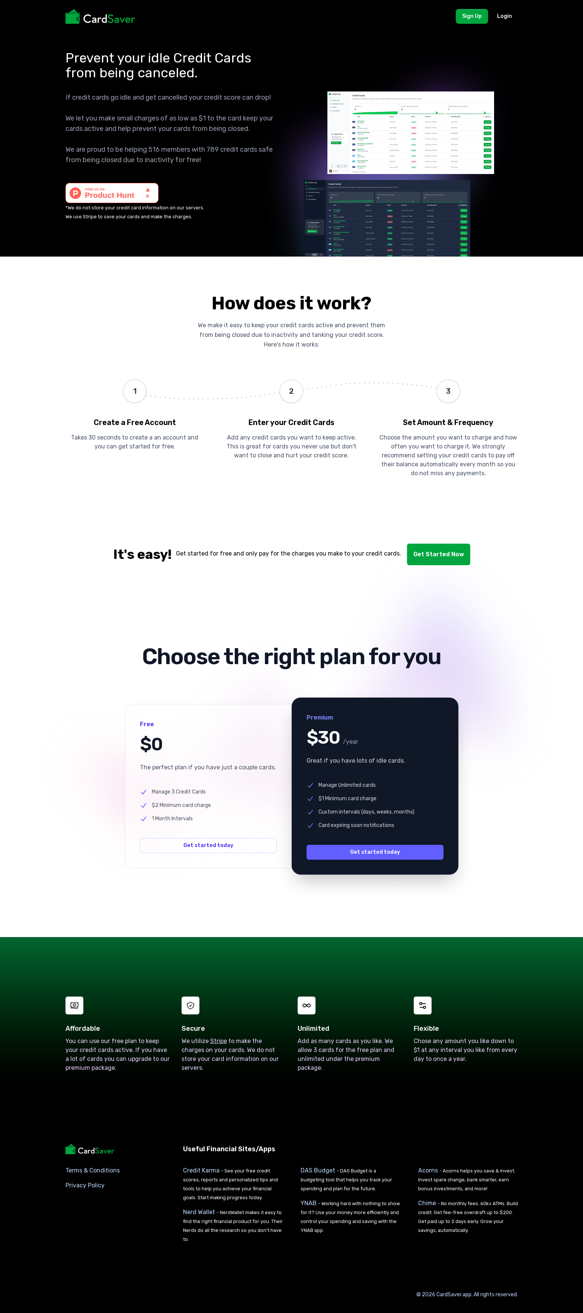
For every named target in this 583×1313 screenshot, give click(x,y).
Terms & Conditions (92, 1170)
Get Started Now (438, 553)
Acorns (428, 1170)
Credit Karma (202, 1170)
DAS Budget (319, 1170)
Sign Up (472, 16)
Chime (428, 1202)
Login (504, 16)
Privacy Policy (85, 1184)
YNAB (309, 1202)
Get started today (208, 845)
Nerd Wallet (200, 1211)
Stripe (90, 216)
